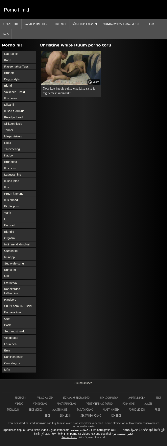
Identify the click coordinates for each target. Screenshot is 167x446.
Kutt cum (10, 269)
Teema (150, 24)
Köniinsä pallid (13, 356)
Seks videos (35, 409)
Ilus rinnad (11, 200)
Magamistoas (13, 136)
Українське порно (13, 430)
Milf (6, 276)
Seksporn (21, 398)
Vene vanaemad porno (99, 403)
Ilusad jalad (11, 180)
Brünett (9, 72)
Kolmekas (10, 282)
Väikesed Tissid (14, 92)
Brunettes (10, 161)
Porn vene (129, 403)
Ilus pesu (10, 168)
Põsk (7, 325)
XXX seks (116, 415)
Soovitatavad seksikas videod (121, 24)
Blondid (9, 231)
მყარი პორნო (139, 430)
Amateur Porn (137, 398)
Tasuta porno (85, 409)
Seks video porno (91, 415)
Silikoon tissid (13, 123)
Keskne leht (10, 24)
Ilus (6, 187)
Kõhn (7, 60)
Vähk (7, 212)
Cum (7, 318)
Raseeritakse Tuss (16, 66)
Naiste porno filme (37, 24)
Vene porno (40, 403)
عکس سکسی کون (122, 433)
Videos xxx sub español (96, 433)
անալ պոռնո (120, 430)
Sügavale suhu (14, 263)
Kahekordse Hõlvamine (12, 291)
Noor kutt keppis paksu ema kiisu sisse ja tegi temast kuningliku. (69, 91)
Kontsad (9, 225)
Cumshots (11, 250)
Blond (8, 85)
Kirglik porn (11, 206)
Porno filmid (16, 10)
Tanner (8, 130)
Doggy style (12, 79)
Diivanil (9, 104)
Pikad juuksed (13, 117)
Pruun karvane (14, 193)
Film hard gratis (100, 430)
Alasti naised (111, 409)
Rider (7, 142)
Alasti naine (59, 409)
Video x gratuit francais (55, 430)
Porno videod (137, 409)
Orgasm (9, 238)
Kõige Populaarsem (84, 24)
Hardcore (10, 299)
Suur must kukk (14, 331)
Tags (6, 34)
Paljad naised (45, 398)
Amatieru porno (67, 403)
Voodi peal (11, 337)
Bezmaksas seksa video (76, 398)
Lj (5, 219)
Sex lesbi (65, 415)
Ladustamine (12, 174)
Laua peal (10, 344)
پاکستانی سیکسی (80, 430)
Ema (7, 350)
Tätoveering (12, 149)
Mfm (7, 369)
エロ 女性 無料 (54, 433)
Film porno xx (72, 433)
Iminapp (9, 257)
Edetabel (60, 24)
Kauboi (8, 155)
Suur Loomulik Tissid (18, 306)
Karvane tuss (13, 312)
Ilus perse (10, 98)
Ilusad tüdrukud (14, 111)
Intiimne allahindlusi (17, 244)
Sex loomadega (109, 398)
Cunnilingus (12, 363)
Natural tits (11, 53)
